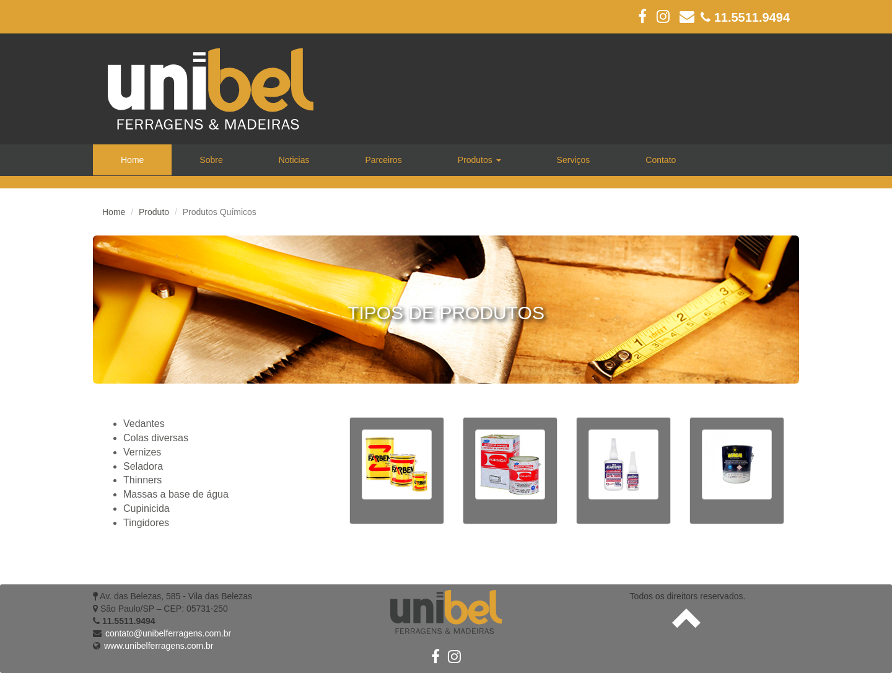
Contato (660, 160)
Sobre (210, 160)
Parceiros (383, 160)
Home (132, 160)
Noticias (294, 160)
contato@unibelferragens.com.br (168, 633)
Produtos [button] (479, 160)
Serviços (573, 160)
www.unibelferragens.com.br (159, 646)
